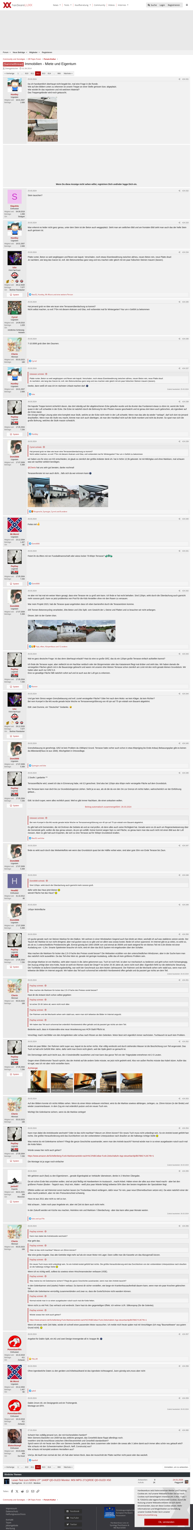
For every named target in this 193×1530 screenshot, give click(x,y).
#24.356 (185, 1226)
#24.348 (185, 875)
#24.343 (185, 654)
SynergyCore (17, 1483)
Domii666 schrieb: (37, 881)
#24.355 (185, 1171)
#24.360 (185, 1430)
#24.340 (185, 519)
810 (26, 73)
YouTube (73, 1517)
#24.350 (185, 934)
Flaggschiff (179, 1483)
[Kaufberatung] (81, 5)
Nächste (67, 73)
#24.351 (185, 980)
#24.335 (185, 302)
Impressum (11, 1508)
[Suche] (152, 5)
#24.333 (185, 223)
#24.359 (185, 1398)
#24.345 (185, 743)
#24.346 (185, 773)
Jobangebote (12, 1525)
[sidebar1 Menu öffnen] (186, 4)
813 (43, 73)
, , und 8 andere (50, 511)
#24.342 (185, 591)
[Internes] (121, 5)
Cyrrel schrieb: (36, 447)
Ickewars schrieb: (37, 374)
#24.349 (185, 905)
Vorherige (10, 73)
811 (32, 73)
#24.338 (185, 402)
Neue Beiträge (19, 52)
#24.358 (185, 1366)
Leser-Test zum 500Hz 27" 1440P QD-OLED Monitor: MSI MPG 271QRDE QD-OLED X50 (61, 1480)
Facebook (73, 1511)
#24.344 (185, 694)
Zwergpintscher (11, 68)
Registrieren (47, 52)
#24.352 (185, 1041)
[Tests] (66, 5)
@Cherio (32, 467)
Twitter (72, 1524)
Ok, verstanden (166, 1522)
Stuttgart (21, 217)
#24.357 (185, 1334)
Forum (5, 52)
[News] (55, 5)
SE (23, 545)
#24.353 (185, 1099)
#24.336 (185, 339)
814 (49, 73)
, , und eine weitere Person (52, 294)
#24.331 (185, 79)
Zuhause (21, 1360)
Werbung (10, 1528)
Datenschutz (12, 1511)
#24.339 (185, 441)
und (39, 765)
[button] (61, 5)
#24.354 (185, 1128)
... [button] (22, 73)
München (21, 1197)
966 (59, 73)
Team (8, 1522)
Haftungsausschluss (16, 1514)
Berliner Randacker (17, 290)
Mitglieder (33, 52)
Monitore (37, 1483)
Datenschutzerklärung (147, 1515)
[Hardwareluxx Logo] (17, 5)
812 (38, 73)
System (16, 295)
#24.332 (185, 191)
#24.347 (185, 846)
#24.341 (185, 551)
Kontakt (9, 1519)
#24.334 (185, 252)
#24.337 (185, 368)
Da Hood (21, 1456)
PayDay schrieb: (37, 986)
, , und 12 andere (51, 646)
